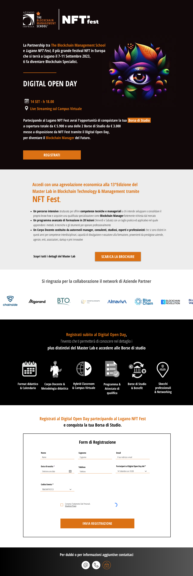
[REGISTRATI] (52, 155)
